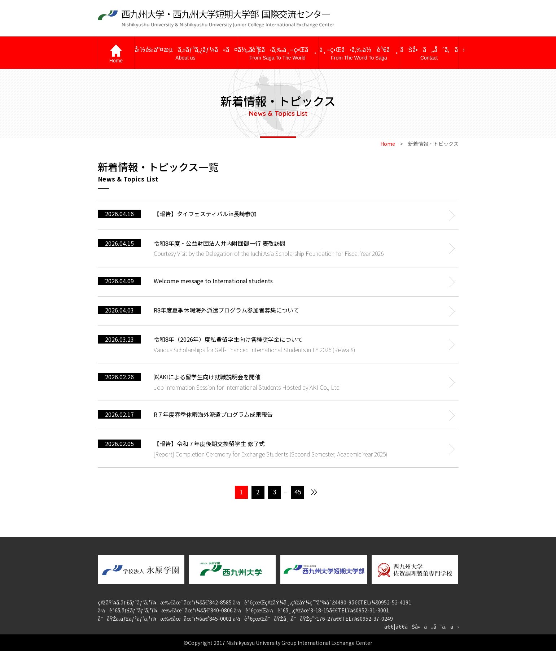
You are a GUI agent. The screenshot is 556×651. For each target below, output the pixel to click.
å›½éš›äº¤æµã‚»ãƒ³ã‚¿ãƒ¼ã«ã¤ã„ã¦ (186, 53)
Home (387, 143)
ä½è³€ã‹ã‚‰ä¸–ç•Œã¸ (277, 53)
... (286, 490)
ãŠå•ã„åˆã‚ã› (429, 53)
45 (297, 491)
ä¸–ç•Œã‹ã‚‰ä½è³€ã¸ (359, 53)
